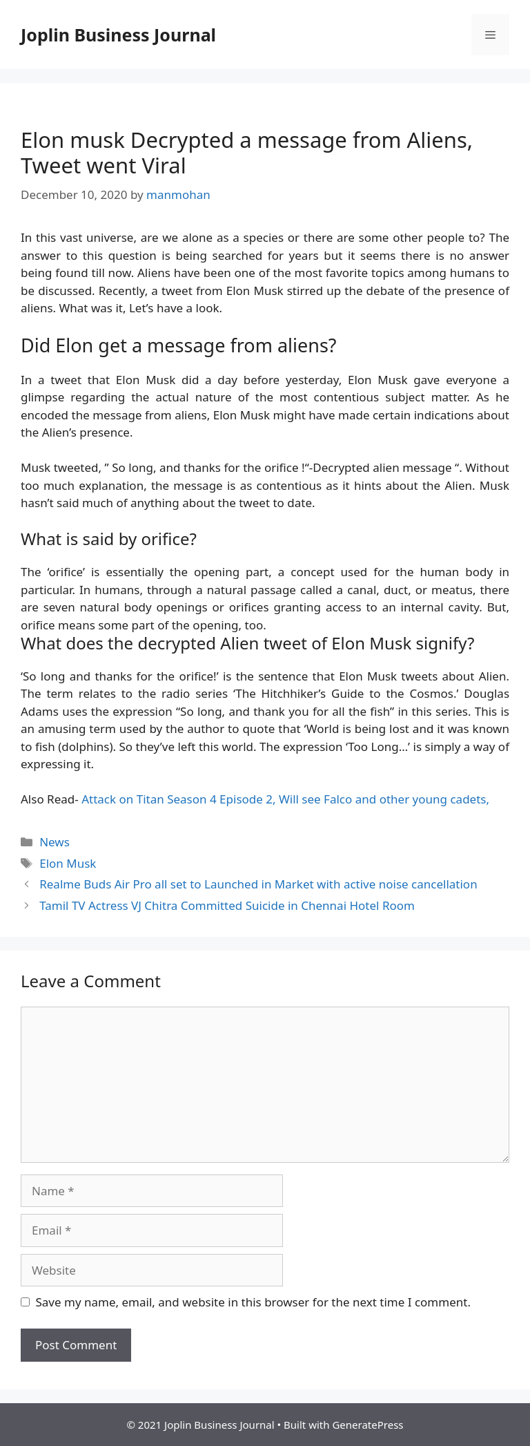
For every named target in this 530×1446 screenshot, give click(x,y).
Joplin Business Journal (118, 34)
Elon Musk (67, 863)
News (54, 842)
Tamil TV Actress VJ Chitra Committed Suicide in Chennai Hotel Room (227, 905)
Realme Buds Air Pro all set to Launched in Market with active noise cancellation (258, 884)
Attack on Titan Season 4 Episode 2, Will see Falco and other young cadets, (285, 799)
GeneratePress (367, 1424)
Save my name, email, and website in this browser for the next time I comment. (253, 1302)
